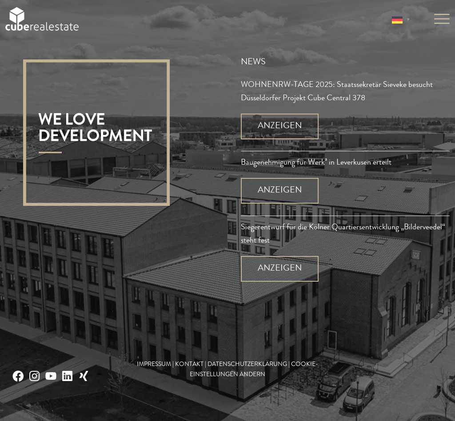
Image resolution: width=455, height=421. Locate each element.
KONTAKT (189, 365)
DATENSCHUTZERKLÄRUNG (247, 365)
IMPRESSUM (154, 365)
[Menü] (439, 20)
